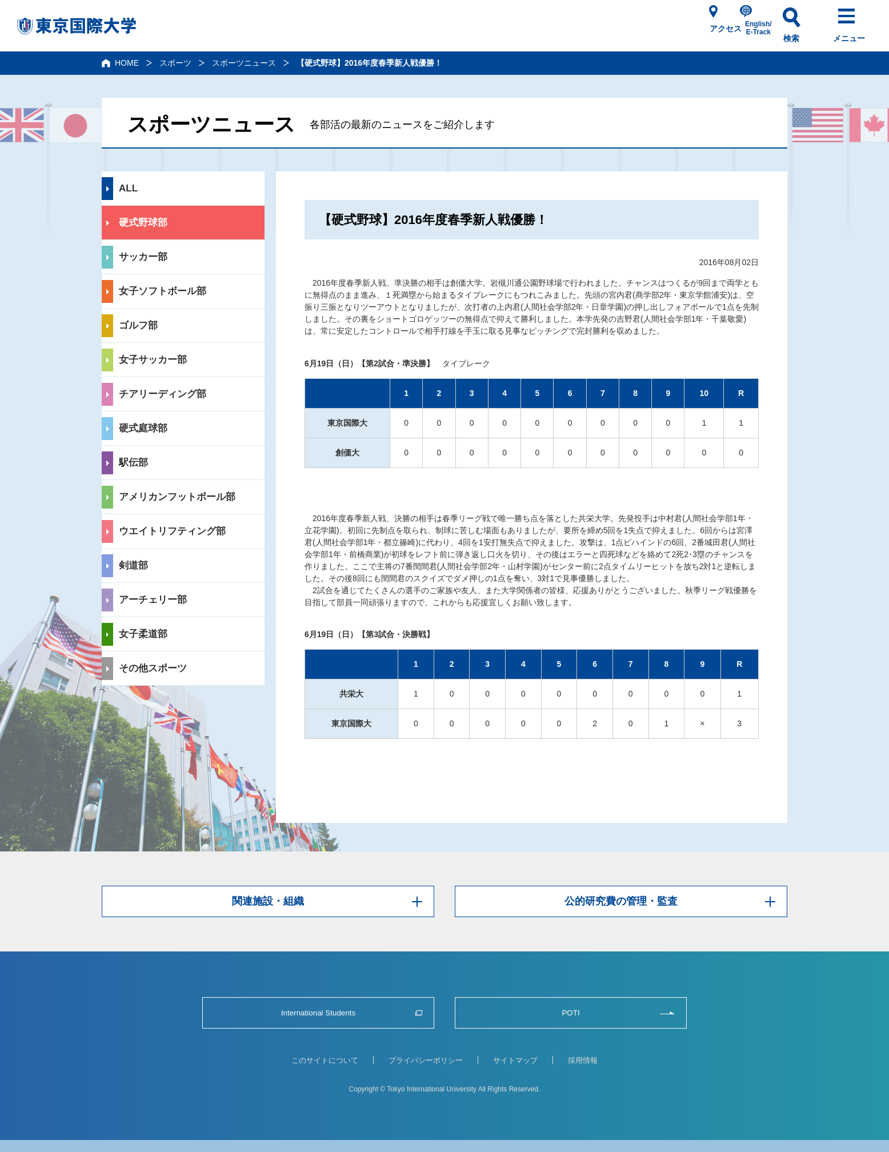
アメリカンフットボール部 (177, 496)
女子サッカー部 (153, 359)
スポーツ (175, 62)
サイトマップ (515, 1060)
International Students (318, 1013)
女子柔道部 (143, 634)
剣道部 (133, 565)
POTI (570, 1013)
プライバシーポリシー (426, 1060)
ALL (128, 188)
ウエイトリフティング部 (172, 531)
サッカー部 (143, 256)
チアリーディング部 (162, 394)
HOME (127, 62)
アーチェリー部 (153, 599)
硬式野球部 (143, 222)
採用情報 (583, 1060)
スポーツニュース (244, 62)
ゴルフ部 (138, 325)
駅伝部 (133, 462)
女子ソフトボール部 (162, 291)
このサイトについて (324, 1060)
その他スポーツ (153, 668)
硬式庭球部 (143, 428)
